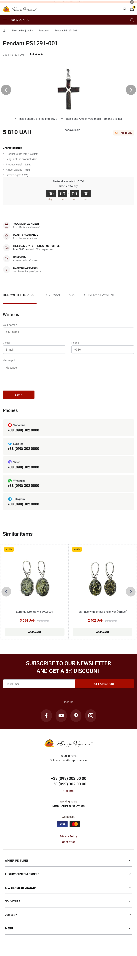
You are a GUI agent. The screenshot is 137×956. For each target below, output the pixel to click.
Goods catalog (16, 20)
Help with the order (20, 295)
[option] (60, 298)
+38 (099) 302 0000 (23, 434)
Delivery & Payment (98, 295)
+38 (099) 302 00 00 (68, 789)
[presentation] (6, 90)
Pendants (44, 30)
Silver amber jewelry (22, 30)
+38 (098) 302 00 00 (68, 784)
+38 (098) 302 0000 (23, 453)
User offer (68, 847)
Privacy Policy (68, 842)
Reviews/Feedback (60, 295)
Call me (68, 797)
